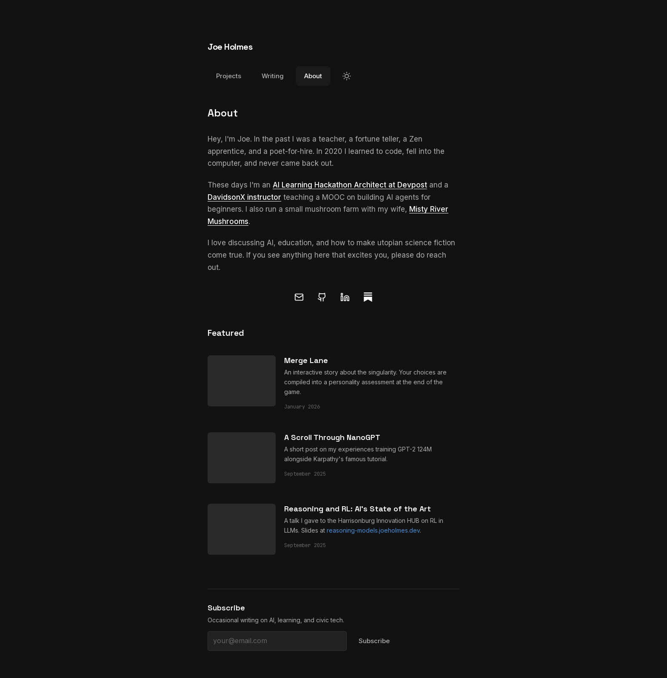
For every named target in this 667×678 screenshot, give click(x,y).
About (313, 76)
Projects (228, 76)
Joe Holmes (230, 46)
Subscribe (374, 641)
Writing (273, 76)
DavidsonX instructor (244, 197)
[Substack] (368, 297)
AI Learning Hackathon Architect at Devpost (350, 185)
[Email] (299, 297)
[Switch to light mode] (346, 76)
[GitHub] (322, 297)
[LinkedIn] (345, 297)
